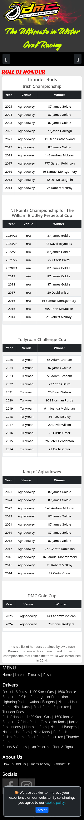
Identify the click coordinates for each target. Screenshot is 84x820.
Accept (42, 810)
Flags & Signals (64, 747)
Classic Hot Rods (53, 721)
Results (48, 674)
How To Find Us (14, 764)
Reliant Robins (13, 736)
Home (7, 674)
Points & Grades (15, 747)
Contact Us (62, 764)
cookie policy (55, 802)
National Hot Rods (16, 731)
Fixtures (34, 674)
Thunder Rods (13, 711)
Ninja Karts (22, 706)
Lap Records (39, 747)
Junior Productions (55, 696)
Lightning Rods (14, 701)
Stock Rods (42, 706)
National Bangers (42, 701)
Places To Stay (39, 764)
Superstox (61, 706)
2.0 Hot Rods (28, 696)
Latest (19, 674)
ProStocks (60, 731)
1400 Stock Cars (42, 691)
